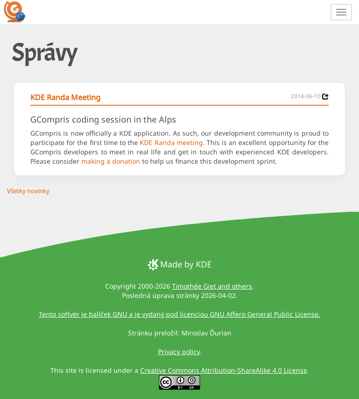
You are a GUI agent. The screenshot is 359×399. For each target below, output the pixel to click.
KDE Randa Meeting (65, 97)
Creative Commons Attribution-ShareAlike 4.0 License (223, 370)
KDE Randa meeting (171, 142)
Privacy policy (179, 351)
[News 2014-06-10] (325, 96)
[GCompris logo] (20, 11)
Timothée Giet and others (212, 286)
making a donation (110, 161)
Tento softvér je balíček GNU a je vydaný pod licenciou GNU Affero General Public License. (179, 314)
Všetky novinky (28, 191)
